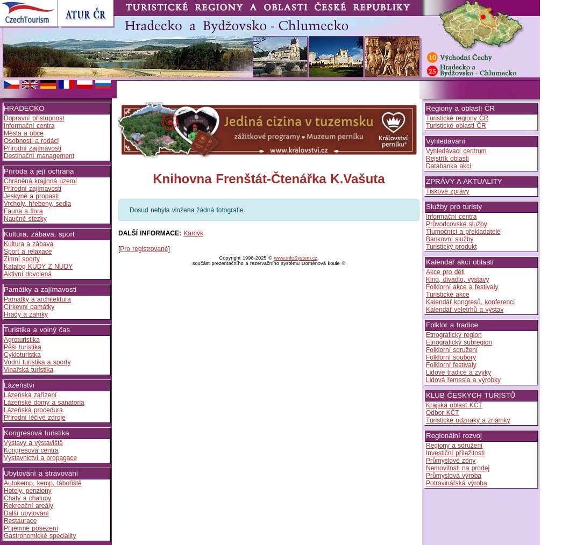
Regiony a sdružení (454, 445)
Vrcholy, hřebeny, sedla (37, 203)
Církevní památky (29, 307)
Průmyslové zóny (450, 460)
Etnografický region (454, 335)
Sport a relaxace (28, 251)
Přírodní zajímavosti (32, 148)
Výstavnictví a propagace (40, 458)
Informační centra (29, 126)
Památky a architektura (37, 299)
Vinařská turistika (28, 370)
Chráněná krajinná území (40, 181)
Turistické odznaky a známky (468, 420)
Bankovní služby (449, 239)
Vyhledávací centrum (456, 151)
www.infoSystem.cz (295, 258)
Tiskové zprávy (447, 191)
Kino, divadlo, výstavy (457, 279)
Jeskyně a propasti (31, 196)
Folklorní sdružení (452, 350)
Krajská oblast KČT (454, 405)
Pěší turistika (22, 347)
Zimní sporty (22, 259)
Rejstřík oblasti (447, 158)
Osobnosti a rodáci (31, 141)
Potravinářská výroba (456, 483)
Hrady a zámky (26, 314)
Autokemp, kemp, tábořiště (43, 483)
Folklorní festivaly (451, 365)
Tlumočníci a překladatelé (463, 231)
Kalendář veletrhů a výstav (464, 309)
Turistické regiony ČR (457, 118)
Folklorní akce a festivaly (462, 287)
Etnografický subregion (459, 342)
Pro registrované (144, 249)
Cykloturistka (22, 354)
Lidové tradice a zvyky (458, 372)
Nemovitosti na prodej (457, 468)
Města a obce (24, 133)
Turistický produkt (451, 246)
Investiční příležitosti (455, 453)
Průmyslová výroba (453, 475)
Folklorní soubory (451, 357)
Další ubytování (26, 513)
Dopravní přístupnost (34, 118)
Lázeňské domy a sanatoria (44, 402)
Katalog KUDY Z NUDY (38, 266)
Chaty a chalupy (27, 498)
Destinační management (39, 156)
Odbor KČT (442, 413)
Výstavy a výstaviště (33, 443)
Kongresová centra (31, 450)
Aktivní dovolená (28, 274)
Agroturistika (22, 339)
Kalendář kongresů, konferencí (470, 302)
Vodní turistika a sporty (37, 362)
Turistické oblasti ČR (456, 126)
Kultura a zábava (28, 244)
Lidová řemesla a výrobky (463, 380)
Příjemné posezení (31, 528)
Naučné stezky (25, 219)
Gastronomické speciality (40, 536)
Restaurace (20, 521)
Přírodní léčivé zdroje (35, 417)
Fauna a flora (23, 211)
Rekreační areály (28, 506)
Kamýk (193, 233)
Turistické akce (447, 294)
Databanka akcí (448, 166)
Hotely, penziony (28, 490)
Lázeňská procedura (33, 410)
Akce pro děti (445, 272)
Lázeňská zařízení (30, 395)
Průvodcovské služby (456, 224)
